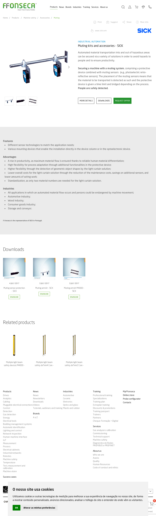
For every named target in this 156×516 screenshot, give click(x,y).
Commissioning (100, 433)
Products (54, 7)
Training (86, 7)
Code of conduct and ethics (105, 467)
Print (100, 22)
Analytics (7, 398)
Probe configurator (132, 399)
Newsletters (39, 398)
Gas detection (9, 414)
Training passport (101, 411)
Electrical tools (9, 421)
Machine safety (30, 18)
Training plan (99, 401)
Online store (128, 395)
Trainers (97, 414)
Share (129, 22)
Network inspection (12, 433)
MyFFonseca (129, 391)
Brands (68, 7)
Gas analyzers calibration (104, 430)
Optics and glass (70, 405)
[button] (69, 67)
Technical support (101, 436)
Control (6, 408)
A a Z (35, 417)
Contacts (127, 402)
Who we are (98, 455)
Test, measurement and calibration (14, 466)
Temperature (9, 462)
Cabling (6, 401)
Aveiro (96, 458)
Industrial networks (12, 453)
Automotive (68, 395)
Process (7, 446)
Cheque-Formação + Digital (105, 421)
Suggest (114, 22)
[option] (38, 67)
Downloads (38, 401)
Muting (57, 18)
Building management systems (17, 424)
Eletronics (67, 401)
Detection (7, 411)
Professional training (102, 395)
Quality (96, 461)
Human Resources (101, 464)
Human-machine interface (15, 437)
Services (95, 7)
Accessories (45, 18)
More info (144, 22)
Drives (6, 395)
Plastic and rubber (71, 408)
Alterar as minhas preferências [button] (39, 507)
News (61, 7)
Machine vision (10, 471)
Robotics (7, 456)
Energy (6, 417)
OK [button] (16, 507)
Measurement (9, 443)
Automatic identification (14, 427)
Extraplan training (101, 405)
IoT (4, 440)
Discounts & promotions (104, 408)
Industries (77, 7)
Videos (36, 405)
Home (5, 18)
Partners (97, 417)
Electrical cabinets (11, 449)
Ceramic (66, 398)
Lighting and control (12, 430)
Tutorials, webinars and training (47, 408)
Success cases (9, 477)
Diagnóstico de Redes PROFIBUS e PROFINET (104, 444)
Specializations (100, 398)
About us (104, 7)
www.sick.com (101, 30)
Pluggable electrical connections (18, 405)
